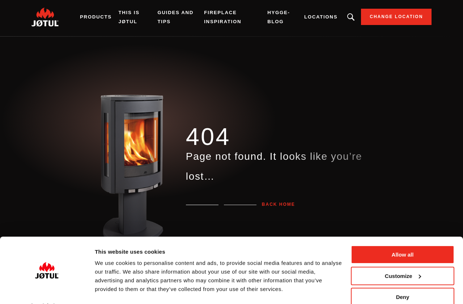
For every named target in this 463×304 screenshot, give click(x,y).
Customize (403, 256)
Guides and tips (179, 18)
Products (103, 18)
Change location (389, 18)
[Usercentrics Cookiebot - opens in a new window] (46, 289)
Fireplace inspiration (223, 18)
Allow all (403, 235)
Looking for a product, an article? (344, 18)
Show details (111, 290)
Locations (314, 18)
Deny (402, 278)
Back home (278, 204)
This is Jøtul (135, 18)
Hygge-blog (274, 18)
